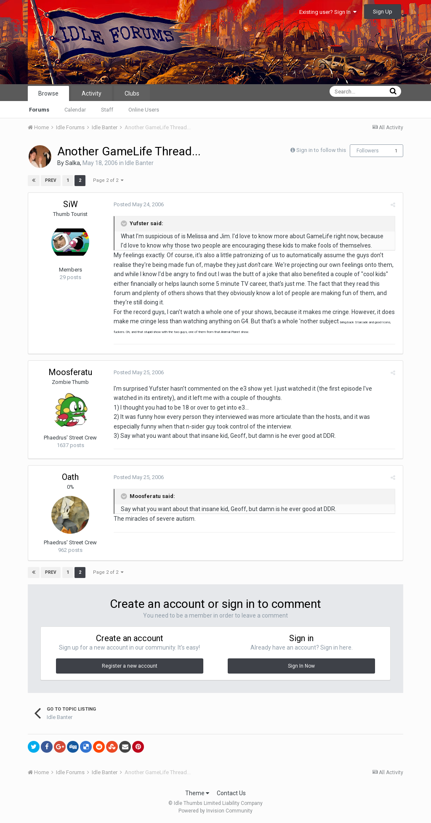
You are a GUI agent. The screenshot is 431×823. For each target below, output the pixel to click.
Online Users (143, 110)
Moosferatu (70, 372)
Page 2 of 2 (108, 180)
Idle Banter (139, 163)
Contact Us (231, 793)
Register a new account (129, 666)
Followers (368, 151)
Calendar (75, 110)
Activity (91, 93)
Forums (39, 110)
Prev (50, 180)
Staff (107, 110)
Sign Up (382, 11)
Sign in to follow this (321, 150)
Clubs (132, 93)
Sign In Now (301, 666)
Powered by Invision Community (215, 811)
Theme (197, 793)
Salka (72, 163)
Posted (137, 204)
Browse (48, 93)
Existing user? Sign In (328, 12)
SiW (70, 204)
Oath (70, 477)
